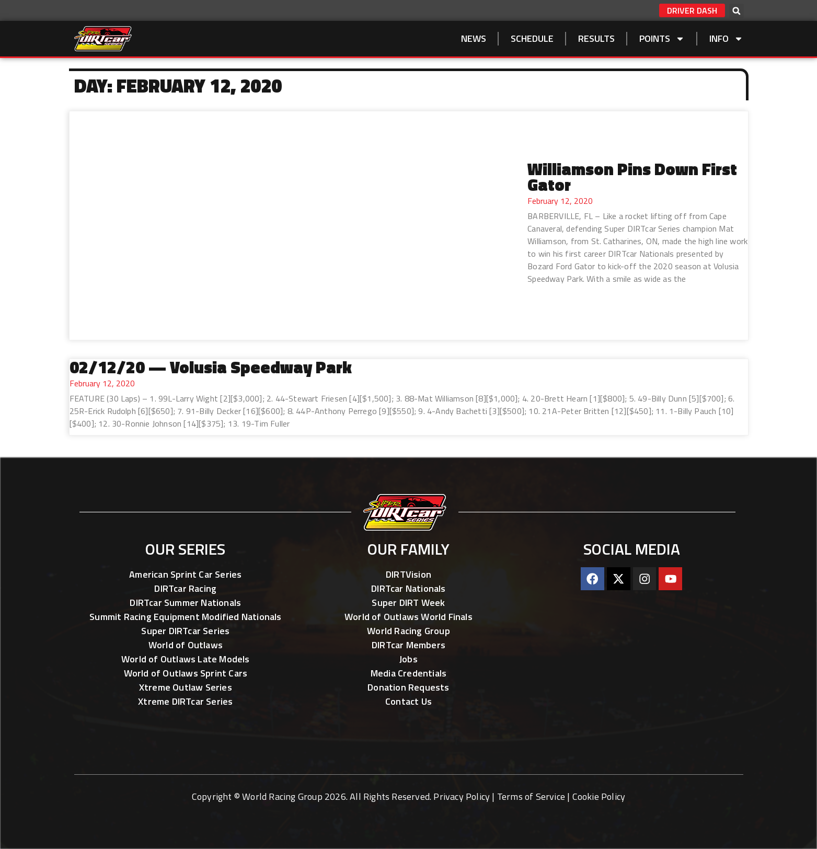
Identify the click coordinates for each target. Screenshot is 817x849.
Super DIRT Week (408, 602)
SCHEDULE (532, 38)
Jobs (408, 659)
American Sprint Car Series (185, 574)
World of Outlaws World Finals (408, 617)
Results (596, 38)
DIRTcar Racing (185, 588)
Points (662, 38)
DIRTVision (408, 574)
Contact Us (408, 701)
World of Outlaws (185, 645)
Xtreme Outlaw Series (185, 687)
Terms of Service (531, 796)
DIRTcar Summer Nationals (185, 602)
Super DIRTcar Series (185, 631)
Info (726, 38)
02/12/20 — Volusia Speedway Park (211, 367)
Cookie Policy (599, 796)
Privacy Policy (461, 796)
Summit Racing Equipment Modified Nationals (185, 617)
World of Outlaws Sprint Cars (186, 673)
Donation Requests (408, 687)
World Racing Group (408, 631)
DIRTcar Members (408, 645)
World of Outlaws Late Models (185, 659)
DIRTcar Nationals (408, 588)
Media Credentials (408, 673)
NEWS (473, 38)
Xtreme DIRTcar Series (185, 701)
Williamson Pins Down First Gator (632, 176)
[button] (736, 11)
